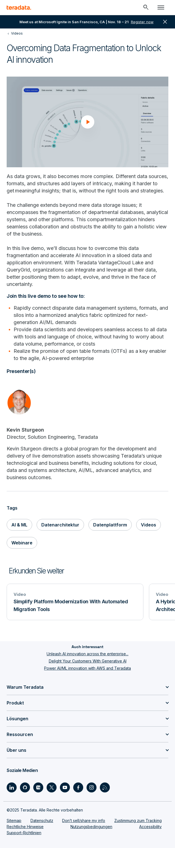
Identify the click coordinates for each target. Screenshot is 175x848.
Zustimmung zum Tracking (138, 820)
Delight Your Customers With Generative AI (87, 661)
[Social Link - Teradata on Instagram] (92, 787)
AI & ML (19, 525)
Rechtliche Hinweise (25, 826)
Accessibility (150, 826)
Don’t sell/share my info (83, 820)
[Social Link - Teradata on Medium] (38, 787)
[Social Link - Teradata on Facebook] (78, 787)
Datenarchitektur (60, 525)
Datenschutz (42, 820)
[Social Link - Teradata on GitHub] (25, 787)
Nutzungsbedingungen (91, 826)
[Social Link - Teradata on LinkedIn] (12, 787)
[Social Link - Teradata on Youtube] (65, 787)
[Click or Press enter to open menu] (160, 7)
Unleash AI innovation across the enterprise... (87, 653)
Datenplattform (110, 525)
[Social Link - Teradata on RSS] (105, 787)
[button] (87, 122)
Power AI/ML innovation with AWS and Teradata (87, 668)
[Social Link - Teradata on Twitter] (52, 787)
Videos (148, 525)
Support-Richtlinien (24, 832)
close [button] (165, 22)
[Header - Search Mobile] (145, 7)
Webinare (21, 543)
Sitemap (14, 820)
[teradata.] (19, 7)
